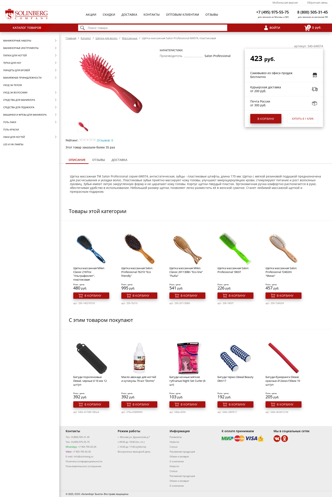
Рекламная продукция (182, 451)
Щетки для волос (106, 38)
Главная (71, 38)
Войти (275, 28)
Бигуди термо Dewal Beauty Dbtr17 (235, 379)
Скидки (109, 14)
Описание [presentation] (77, 160)
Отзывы (211, 14)
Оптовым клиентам (182, 14)
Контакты (152, 14)
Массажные (129, 38)
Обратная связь (317, 2)
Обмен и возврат (179, 456)
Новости (174, 441)
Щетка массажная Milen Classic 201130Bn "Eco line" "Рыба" (186, 272)
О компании (177, 461)
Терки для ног (12, 62)
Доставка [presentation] (119, 160)
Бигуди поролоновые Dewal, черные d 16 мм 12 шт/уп (90, 380)
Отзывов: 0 (105, 140)
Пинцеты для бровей (16, 70)
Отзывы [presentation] (98, 160)
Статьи (173, 446)
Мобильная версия (285, 2)
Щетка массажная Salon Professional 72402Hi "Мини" (281, 272)
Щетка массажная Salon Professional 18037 (233, 270)
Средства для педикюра (18, 107)
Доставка (129, 14)
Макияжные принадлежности (22, 77)
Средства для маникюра (19, 99)
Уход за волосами (15, 92)
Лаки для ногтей (14, 136)
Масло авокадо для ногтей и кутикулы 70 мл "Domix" (138, 379)
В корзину (265, 119)
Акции (91, 14)
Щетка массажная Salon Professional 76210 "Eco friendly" (136, 272)
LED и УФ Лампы (13, 144)
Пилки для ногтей (15, 55)
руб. (312, 28)
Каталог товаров (27, 28)
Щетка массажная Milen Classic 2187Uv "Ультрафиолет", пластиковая (88, 273)
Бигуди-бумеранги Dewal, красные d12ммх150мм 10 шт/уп (283, 380)
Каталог (86, 38)
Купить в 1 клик (303, 118)
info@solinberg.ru (83, 456)
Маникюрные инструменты (21, 48)
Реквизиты (176, 437)
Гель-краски (11, 129)
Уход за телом (12, 85)
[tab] (77, 160)
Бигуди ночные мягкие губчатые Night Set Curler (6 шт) (187, 380)
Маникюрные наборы (17, 40)
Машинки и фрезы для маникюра (25, 114)
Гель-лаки (9, 122)
